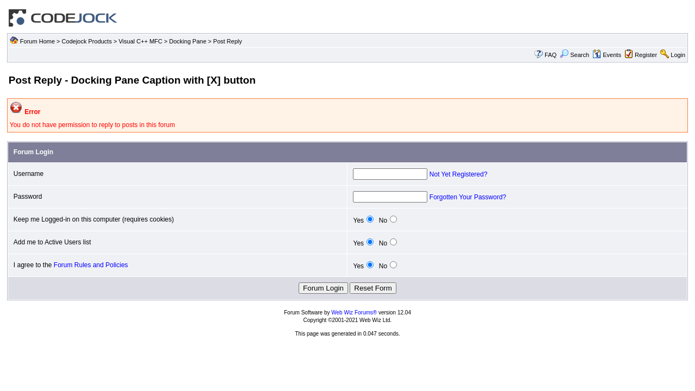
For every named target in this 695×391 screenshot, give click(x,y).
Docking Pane (188, 41)
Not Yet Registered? (458, 174)
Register (646, 55)
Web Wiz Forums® (354, 313)
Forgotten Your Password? (467, 197)
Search (574, 55)
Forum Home (37, 41)
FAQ (551, 55)
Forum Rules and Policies (91, 265)
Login (678, 55)
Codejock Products (87, 41)
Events (606, 55)
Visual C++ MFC (140, 41)
